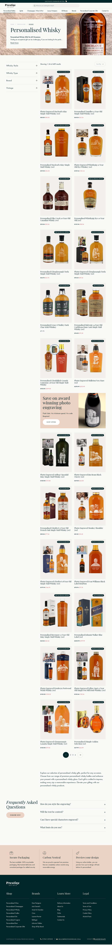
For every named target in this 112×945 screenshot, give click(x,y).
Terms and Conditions (90, 904)
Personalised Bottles (9, 11)
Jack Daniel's (36, 907)
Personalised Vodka (12, 914)
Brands (74, 11)
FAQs (59, 914)
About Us (60, 907)
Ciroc (33, 914)
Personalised (22, 24)
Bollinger (35, 920)
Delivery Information (63, 904)
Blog (58, 910)
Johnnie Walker (37, 924)
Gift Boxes (64, 11)
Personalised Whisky (13, 910)
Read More (15, 43)
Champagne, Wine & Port (35, 11)
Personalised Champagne (14, 907)
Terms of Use (87, 907)
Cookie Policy (87, 914)
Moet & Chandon (37, 910)
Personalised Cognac (13, 920)
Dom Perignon (36, 904)
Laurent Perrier (36, 917)
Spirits (21, 11)
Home (12, 24)
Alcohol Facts (87, 917)
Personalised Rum (12, 924)
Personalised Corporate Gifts (89, 11)
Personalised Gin (11, 917)
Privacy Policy (87, 910)
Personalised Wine (12, 904)
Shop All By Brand (38, 927)
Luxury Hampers (52, 11)
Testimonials (61, 917)
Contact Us (105, 11)
